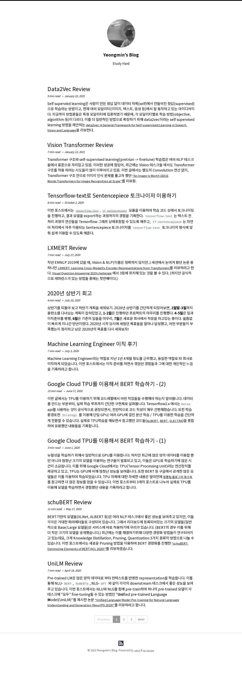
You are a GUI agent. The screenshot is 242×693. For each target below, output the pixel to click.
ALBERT (153, 437)
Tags (137, 8)
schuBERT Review (76, 526)
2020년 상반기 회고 (75, 301)
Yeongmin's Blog (121, 54)
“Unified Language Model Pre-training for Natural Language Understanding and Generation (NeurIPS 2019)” (120, 627)
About (104, 8)
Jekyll (136, 677)
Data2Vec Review (75, 88)
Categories (121, 8)
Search (150, 8)
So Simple (149, 677)
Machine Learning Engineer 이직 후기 (106, 351)
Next (141, 645)
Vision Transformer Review (90, 144)
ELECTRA (179, 437)
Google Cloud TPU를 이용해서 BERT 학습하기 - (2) (119, 395)
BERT (165, 437)
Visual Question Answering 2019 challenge (106, 281)
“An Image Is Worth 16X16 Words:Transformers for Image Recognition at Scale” (111, 178)
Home (91, 8)
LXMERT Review (73, 255)
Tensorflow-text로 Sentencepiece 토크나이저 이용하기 (117, 198)
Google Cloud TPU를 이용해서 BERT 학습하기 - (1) (119, 461)
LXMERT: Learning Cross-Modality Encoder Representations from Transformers (124, 276)
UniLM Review (70, 588)
